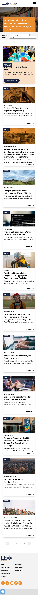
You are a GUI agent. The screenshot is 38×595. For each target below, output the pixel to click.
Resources (3, 576)
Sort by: (4, 37)
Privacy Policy (18, 564)
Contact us (18, 570)
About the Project (5, 567)
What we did (4, 570)
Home (2, 564)
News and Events (5, 573)
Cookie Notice (18, 567)
